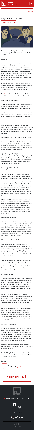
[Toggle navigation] (31, 3)
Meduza (14, 22)
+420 (25, 398)
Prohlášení (4, 363)
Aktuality (17, 11)
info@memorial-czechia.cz (11, 398)
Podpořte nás (17, 377)
